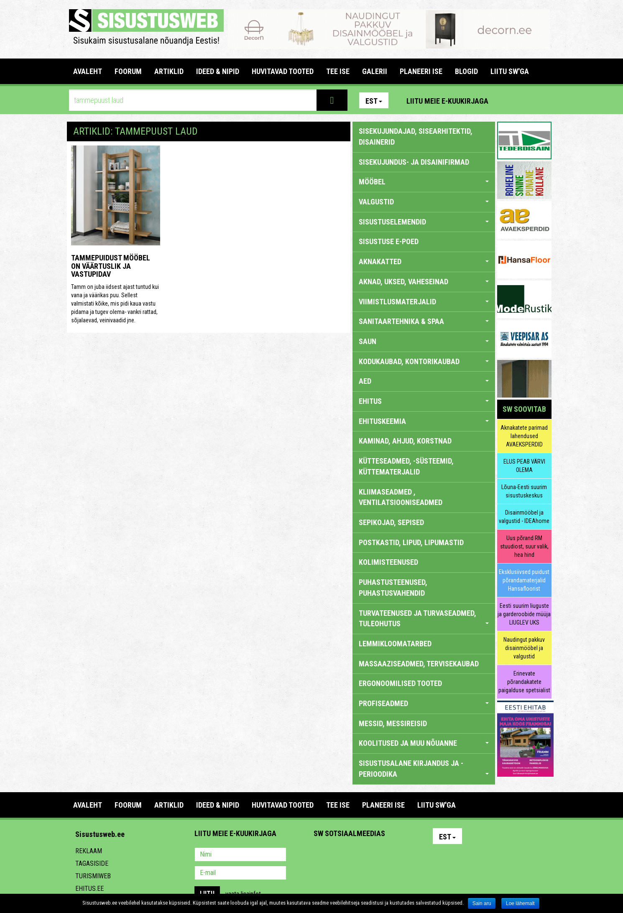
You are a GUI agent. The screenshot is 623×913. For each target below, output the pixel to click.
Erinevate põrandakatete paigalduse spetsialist (524, 682)
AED (424, 381)
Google (393, 855)
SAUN (424, 341)
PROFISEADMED (424, 703)
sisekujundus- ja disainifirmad (414, 162)
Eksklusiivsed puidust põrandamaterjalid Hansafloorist (524, 580)
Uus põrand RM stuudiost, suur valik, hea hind (524, 546)
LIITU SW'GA (509, 71)
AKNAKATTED (424, 261)
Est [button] (373, 101)
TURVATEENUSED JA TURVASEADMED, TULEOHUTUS (424, 618)
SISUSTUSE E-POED (389, 241)
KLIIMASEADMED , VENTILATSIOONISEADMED (400, 497)
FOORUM (128, 71)
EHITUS (424, 401)
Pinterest (507, 100)
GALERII (374, 71)
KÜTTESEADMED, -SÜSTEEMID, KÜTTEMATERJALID (406, 466)
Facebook (525, 100)
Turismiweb (93, 876)
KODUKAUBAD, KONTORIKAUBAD (424, 361)
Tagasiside (91, 863)
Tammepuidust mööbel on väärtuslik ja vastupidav (110, 266)
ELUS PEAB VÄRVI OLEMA (524, 465)
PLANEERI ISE (421, 71)
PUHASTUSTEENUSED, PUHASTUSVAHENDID (393, 587)
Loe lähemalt (520, 903)
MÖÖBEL (424, 181)
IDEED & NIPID (217, 71)
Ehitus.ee (89, 889)
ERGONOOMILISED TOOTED (400, 683)
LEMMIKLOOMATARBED (395, 643)
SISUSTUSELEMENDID (424, 221)
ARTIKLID (169, 71)
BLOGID (466, 71)
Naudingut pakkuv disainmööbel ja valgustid (524, 648)
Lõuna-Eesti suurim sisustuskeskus (524, 491)
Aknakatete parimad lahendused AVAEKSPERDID (524, 436)
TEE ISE (338, 71)
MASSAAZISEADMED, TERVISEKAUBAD (419, 663)
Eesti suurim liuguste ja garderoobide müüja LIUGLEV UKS (524, 614)
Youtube (543, 100)
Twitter (375, 855)
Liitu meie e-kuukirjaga (447, 101)
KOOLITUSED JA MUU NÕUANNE (424, 743)
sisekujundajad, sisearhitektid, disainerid (415, 136)
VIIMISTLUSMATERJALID (424, 301)
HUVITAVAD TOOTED (283, 71)
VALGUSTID (424, 201)
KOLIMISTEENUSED (388, 562)
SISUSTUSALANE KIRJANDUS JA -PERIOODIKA (424, 768)
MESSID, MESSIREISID (393, 723)
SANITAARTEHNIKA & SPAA (424, 321)
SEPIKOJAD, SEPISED (391, 522)
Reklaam (88, 851)
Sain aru (481, 903)
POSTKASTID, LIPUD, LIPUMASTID (411, 542)
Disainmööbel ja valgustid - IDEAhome (524, 516)
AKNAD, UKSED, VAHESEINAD (424, 281)
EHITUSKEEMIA (424, 421)
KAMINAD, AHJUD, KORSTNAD (405, 440)
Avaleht (87, 71)
